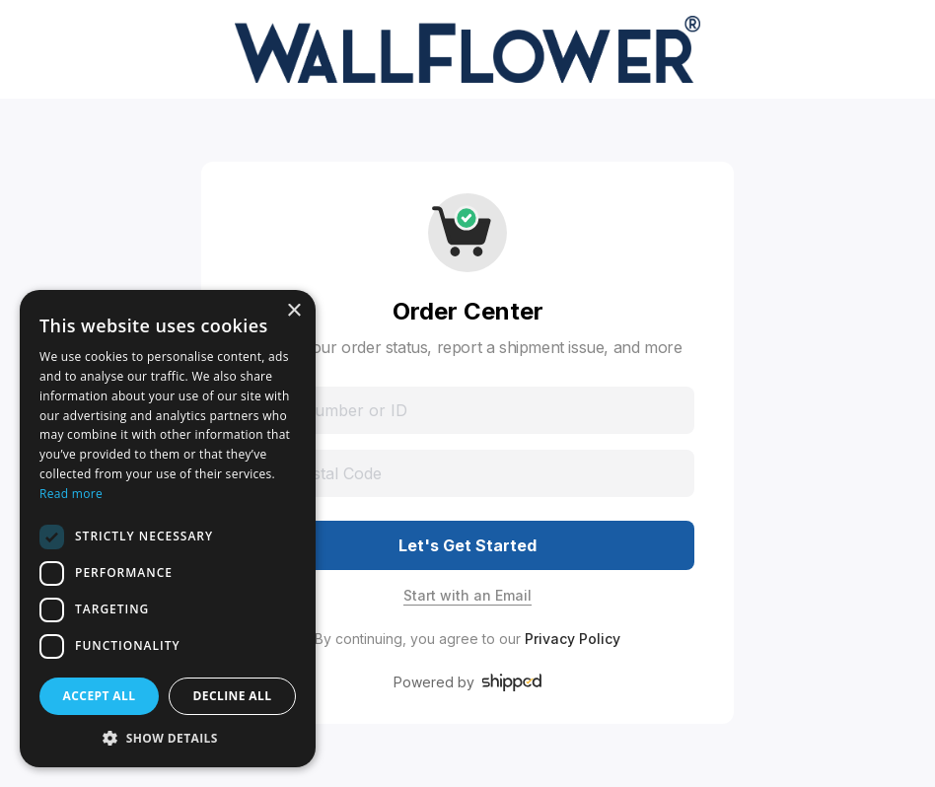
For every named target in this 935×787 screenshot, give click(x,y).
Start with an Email (467, 595)
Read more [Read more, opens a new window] (71, 493)
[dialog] (168, 528)
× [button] (293, 311)
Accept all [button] (99, 695)
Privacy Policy (572, 638)
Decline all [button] (232, 695)
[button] (167, 738)
